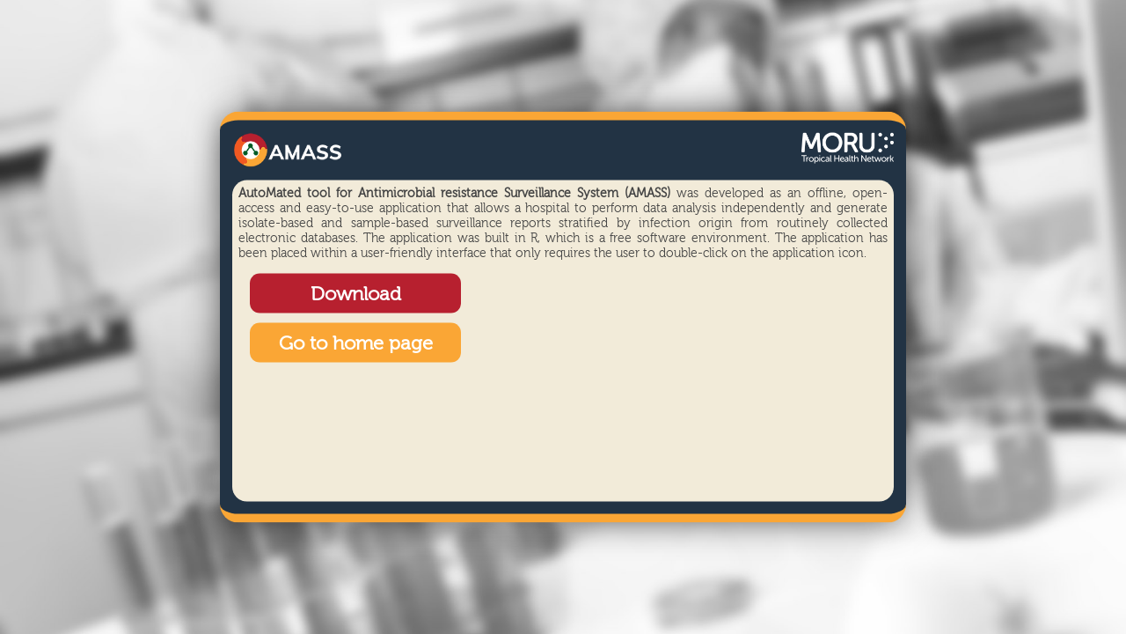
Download (356, 295)
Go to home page (356, 344)
